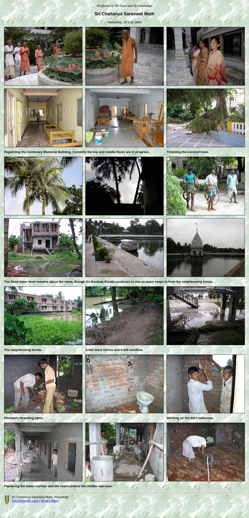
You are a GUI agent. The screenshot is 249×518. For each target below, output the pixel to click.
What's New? (50, 500)
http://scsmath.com (25, 500)
